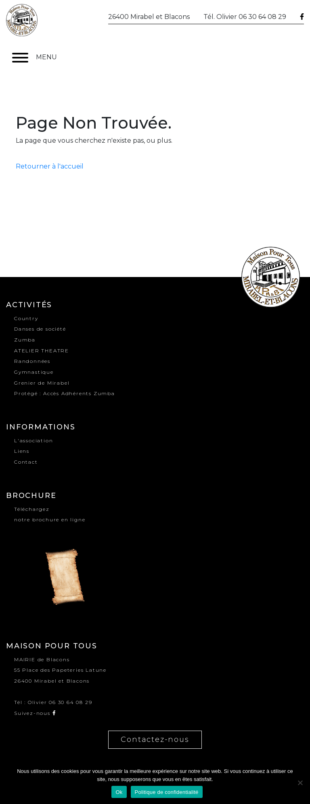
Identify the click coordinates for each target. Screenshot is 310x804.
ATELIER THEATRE (41, 351)
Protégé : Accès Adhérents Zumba (64, 393)
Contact (26, 462)
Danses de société (40, 329)
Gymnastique (34, 372)
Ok (118, 792)
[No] (300, 783)
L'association (33, 440)
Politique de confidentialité (167, 792)
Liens (21, 451)
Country (26, 318)
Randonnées (32, 361)
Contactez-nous (155, 739)
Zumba (25, 340)
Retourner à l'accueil (50, 166)
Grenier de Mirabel (41, 383)
